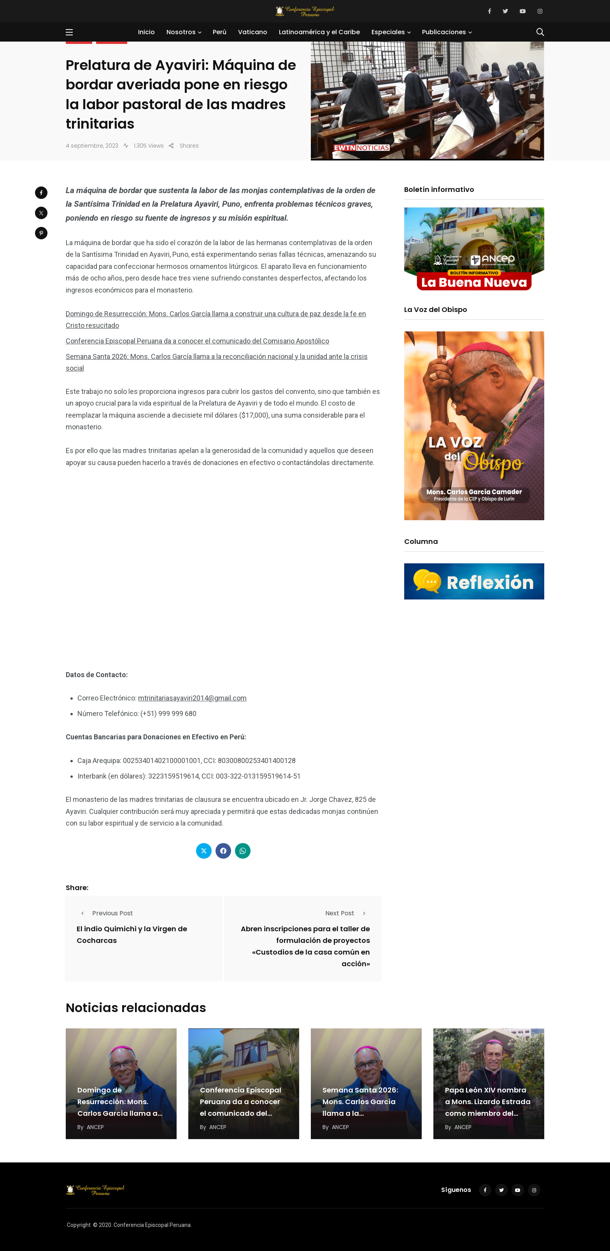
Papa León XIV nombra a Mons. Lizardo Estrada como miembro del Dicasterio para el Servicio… (488, 1113)
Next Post (347, 913)
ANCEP (95, 1127)
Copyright (79, 1225)
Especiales (388, 32)
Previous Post (105, 913)
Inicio (146, 32)
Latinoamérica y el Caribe (319, 32)
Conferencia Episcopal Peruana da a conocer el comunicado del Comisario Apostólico (197, 341)
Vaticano (252, 32)
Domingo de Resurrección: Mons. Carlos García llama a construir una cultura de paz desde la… (121, 1113)
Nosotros (181, 32)
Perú (219, 32)
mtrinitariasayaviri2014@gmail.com (192, 698)
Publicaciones (444, 32)
